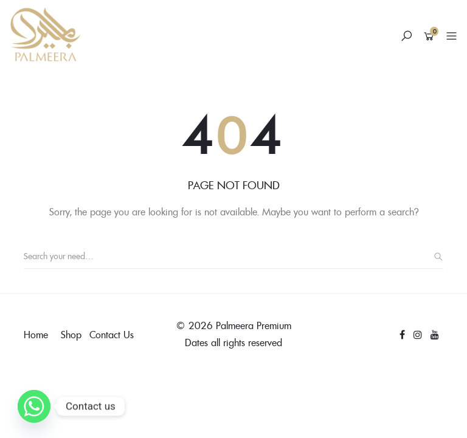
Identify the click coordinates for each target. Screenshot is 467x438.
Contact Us (111, 334)
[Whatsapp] (34, 406)
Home (36, 334)
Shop (71, 334)
